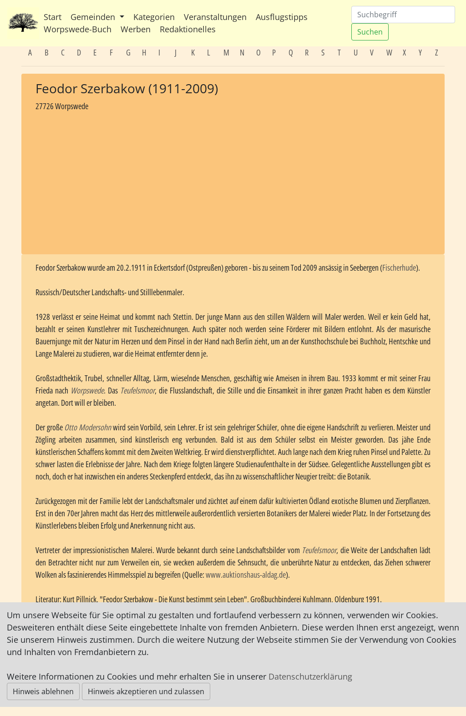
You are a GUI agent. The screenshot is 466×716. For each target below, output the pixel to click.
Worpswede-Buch (77, 29)
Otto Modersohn (87, 427)
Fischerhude (399, 267)
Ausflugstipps (282, 16)
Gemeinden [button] (94, 16)
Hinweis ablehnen (43, 691)
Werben (136, 29)
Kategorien (154, 16)
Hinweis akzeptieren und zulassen (146, 691)
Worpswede (87, 390)
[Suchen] (403, 14)
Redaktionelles (188, 29)
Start (52, 16)
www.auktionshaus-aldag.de (246, 574)
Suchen (370, 32)
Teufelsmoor (137, 390)
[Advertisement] (233, 179)
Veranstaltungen (215, 16)
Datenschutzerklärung (310, 676)
